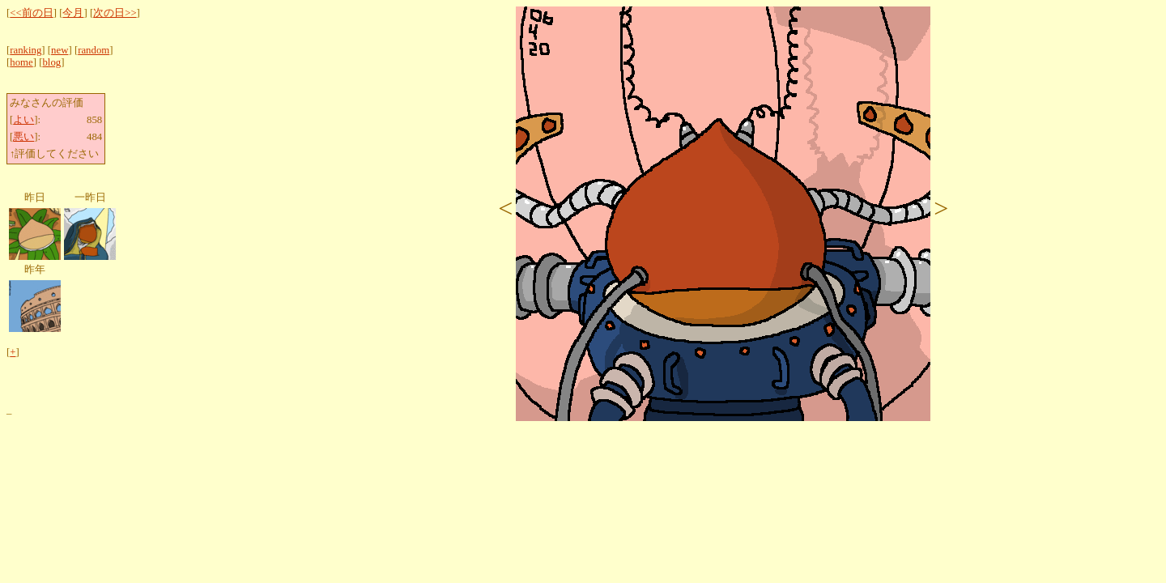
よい (23, 120)
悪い (23, 137)
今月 (72, 13)
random (93, 50)
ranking (25, 50)
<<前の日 (31, 13)
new (59, 50)
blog (51, 62)
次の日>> (114, 13)
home (21, 62)
